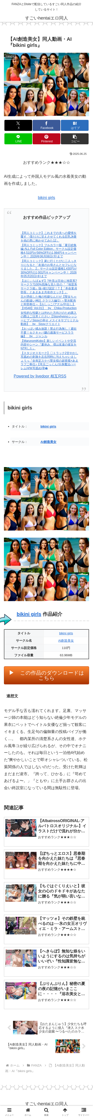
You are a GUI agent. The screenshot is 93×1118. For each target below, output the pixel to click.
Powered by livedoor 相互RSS (40, 376)
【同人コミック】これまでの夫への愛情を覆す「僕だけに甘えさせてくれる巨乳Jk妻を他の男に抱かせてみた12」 (49, 236)
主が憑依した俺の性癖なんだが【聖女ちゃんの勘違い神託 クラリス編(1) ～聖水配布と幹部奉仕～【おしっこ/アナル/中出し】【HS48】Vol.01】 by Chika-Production (49, 302)
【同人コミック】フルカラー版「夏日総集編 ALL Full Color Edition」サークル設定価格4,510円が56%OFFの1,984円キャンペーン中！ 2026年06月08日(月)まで (49, 250)
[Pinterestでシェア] (46, 138)
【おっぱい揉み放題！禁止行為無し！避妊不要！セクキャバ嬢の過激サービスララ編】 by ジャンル (49, 332)
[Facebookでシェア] (46, 125)
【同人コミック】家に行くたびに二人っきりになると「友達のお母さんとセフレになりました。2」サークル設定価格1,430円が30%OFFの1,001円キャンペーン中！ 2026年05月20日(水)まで (49, 268)
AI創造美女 (48, 442)
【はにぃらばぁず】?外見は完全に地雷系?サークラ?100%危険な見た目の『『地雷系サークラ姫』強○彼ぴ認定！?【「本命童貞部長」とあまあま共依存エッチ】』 (49, 286)
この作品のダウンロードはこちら (52, 675)
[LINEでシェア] (18, 138)
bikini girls (46, 198)
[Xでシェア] (18, 125)
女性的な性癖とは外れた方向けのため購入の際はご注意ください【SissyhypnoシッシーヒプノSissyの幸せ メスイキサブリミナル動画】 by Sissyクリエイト (50, 318)
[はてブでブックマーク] (75, 125)
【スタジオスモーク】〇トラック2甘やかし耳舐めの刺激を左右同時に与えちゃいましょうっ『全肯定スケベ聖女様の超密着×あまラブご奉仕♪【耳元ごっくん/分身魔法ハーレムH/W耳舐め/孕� (49, 360)
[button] (75, 138)
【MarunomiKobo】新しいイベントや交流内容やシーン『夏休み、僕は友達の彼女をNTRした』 (49, 344)
